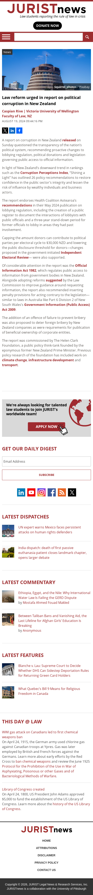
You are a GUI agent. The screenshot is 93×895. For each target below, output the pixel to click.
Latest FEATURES (23, 655)
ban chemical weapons (33, 761)
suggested (54, 280)
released (69, 140)
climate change (14, 360)
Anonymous (32, 630)
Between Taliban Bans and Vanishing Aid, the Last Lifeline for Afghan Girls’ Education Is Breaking (52, 621)
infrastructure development (51, 360)
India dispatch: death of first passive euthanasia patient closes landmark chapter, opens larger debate (52, 553)
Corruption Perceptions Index (44, 172)
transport (10, 365)
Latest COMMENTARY (28, 582)
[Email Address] (46, 461)
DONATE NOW (47, 25)
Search (86, 37)
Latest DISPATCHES (25, 516)
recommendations (17, 205)
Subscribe (46, 475)
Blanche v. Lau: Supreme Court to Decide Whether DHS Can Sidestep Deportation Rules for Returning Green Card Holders (53, 670)
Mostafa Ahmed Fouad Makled (46, 602)
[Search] (48, 37)
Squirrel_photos (65, 87)
